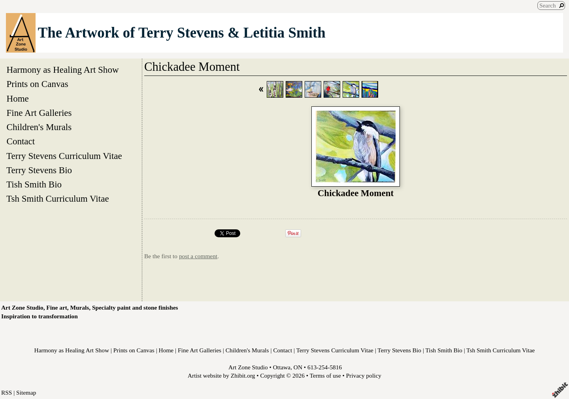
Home (17, 98)
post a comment (198, 256)
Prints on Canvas (37, 84)
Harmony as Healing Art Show (62, 69)
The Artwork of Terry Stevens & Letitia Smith (182, 33)
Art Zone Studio (248, 367)
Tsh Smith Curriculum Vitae (57, 198)
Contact (21, 141)
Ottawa (281, 367)
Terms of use (325, 375)
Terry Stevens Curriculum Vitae (64, 156)
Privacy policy (363, 375)
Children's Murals (39, 127)
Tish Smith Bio (34, 184)
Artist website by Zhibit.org (221, 375)
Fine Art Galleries (39, 113)
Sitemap (26, 392)
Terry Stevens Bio (39, 170)
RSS (6, 392)
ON (298, 367)
